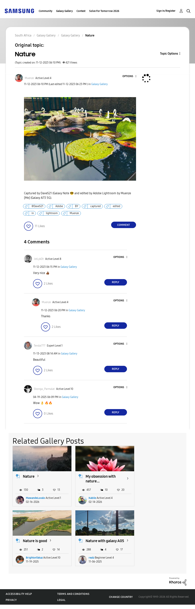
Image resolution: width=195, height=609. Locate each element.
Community (45, 11)
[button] (129, 76)
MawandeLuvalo (35, 497)
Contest (81, 11)
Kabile (92, 497)
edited (116, 206)
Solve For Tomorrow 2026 (104, 11)
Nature (29, 476)
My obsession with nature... (100, 478)
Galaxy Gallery (64, 11)
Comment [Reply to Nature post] (123, 225)
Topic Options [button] (169, 53)
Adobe (59, 206)
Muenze (74, 213)
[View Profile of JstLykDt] (39, 259)
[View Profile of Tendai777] (39, 345)
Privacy (11, 604)
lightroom (52, 213)
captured (95, 206)
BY (76, 206)
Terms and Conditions (73, 598)
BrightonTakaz (159, 497)
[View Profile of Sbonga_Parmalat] (44, 389)
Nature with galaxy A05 (38, 542)
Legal (61, 604)
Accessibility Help (19, 598)
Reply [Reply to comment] (115, 282)
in (33, 213)
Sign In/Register (166, 10)
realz (29, 562)
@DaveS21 (37, 206)
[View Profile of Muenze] (29, 78)
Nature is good (160, 476)
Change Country (121, 601)
